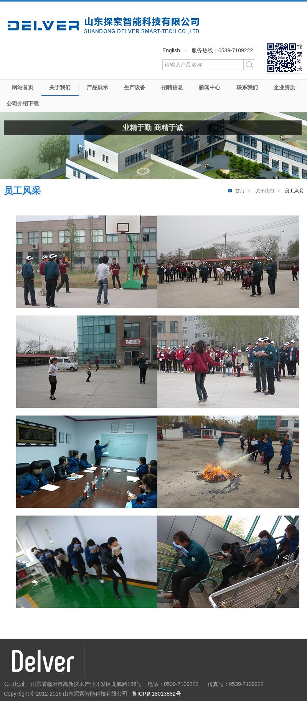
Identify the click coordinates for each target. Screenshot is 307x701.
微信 (284, 57)
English (171, 50)
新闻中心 (209, 87)
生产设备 (134, 87)
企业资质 (284, 87)
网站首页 (22, 87)
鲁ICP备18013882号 (156, 694)
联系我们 (247, 87)
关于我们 (60, 87)
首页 (239, 191)
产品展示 (97, 87)
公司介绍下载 (23, 103)
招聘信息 (172, 87)
